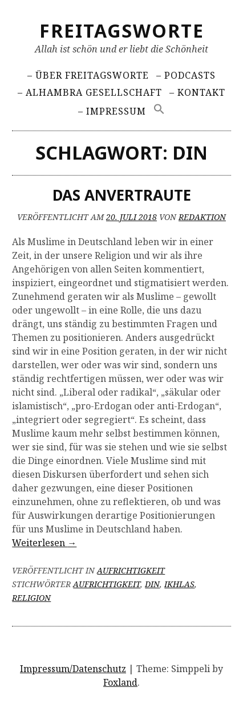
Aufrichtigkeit (131, 570)
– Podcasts (186, 75)
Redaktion (202, 216)
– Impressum (112, 111)
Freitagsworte (121, 30)
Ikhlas (179, 584)
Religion (31, 597)
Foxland (120, 682)
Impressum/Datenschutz (73, 668)
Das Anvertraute (121, 195)
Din (152, 584)
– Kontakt (197, 92)
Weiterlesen (44, 542)
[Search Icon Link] (159, 109)
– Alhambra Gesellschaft (90, 92)
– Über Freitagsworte (88, 75)
